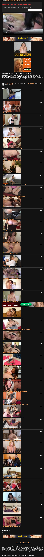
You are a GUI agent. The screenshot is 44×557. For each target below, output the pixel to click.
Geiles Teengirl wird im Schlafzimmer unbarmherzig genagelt (14, 184)
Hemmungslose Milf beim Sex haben (9, 490)
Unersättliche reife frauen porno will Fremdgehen (12, 440)
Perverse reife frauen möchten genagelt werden (12, 160)
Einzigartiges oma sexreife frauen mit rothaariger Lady (13, 148)
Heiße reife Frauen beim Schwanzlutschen (11, 173)
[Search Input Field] (33, 10)
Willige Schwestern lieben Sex (8, 112)
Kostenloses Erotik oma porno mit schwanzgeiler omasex (13, 266)
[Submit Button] (40, 10)
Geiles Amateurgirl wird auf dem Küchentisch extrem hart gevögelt (15, 404)
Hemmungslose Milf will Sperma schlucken (11, 352)
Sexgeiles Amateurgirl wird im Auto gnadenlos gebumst (13, 466)
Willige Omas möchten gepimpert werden (10, 365)
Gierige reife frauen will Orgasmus (9, 207)
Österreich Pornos (9, 0)
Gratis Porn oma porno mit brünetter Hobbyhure (12, 477)
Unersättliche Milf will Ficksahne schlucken (11, 278)
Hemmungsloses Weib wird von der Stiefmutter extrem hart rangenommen (17, 329)
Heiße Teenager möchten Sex (8, 219)
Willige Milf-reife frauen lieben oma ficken (10, 301)
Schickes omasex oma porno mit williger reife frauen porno (14, 417)
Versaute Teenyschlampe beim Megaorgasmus (11, 99)
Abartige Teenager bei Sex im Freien (9, 230)
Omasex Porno (23, 0)
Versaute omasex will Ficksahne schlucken (11, 253)
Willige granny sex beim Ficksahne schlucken (11, 526)
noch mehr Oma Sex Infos (7, 79)
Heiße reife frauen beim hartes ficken (10, 378)
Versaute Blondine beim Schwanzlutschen (11, 137)
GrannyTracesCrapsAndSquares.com (16, 4)
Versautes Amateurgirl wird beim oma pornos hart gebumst (14, 196)
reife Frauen (11, 84)
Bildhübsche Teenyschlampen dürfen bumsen (11, 125)
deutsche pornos (17, 0)
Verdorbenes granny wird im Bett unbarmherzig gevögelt (13, 289)
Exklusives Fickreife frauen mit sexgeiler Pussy (12, 453)
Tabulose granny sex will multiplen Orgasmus (11, 242)
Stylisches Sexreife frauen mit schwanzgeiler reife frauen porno (15, 391)
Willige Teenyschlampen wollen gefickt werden (11, 428)
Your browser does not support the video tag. (23, 24)
